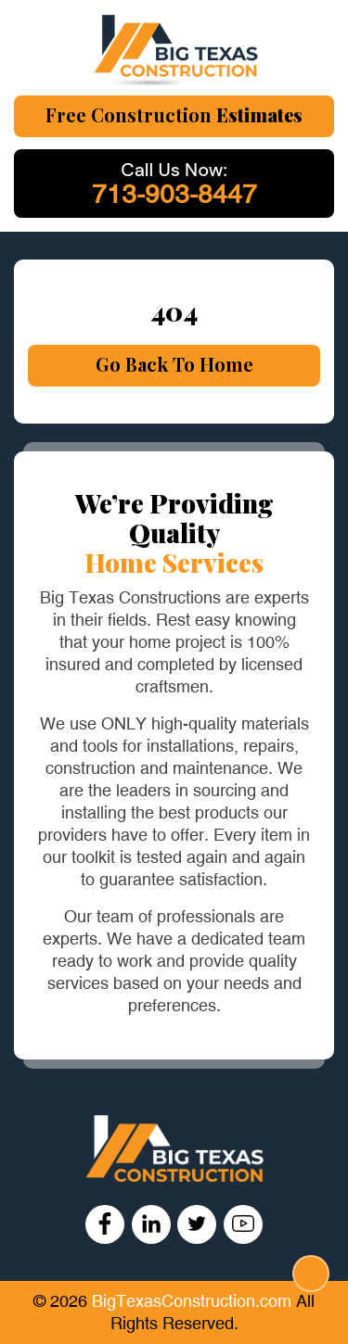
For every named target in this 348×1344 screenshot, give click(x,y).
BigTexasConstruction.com (194, 1301)
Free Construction (174, 114)
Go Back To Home (174, 363)
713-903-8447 (174, 195)
